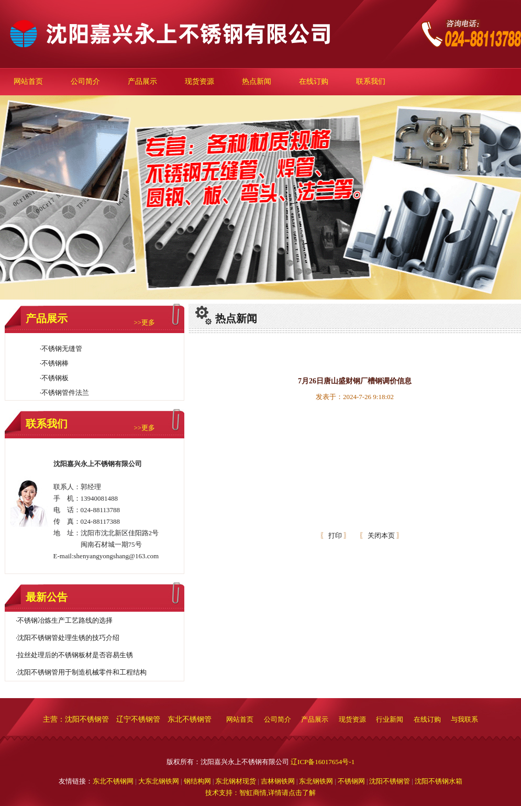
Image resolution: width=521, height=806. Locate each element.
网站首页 (28, 81)
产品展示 (142, 81)
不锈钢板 (55, 378)
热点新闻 (256, 81)
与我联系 (464, 719)
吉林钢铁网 (278, 781)
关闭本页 (381, 535)
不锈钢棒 (55, 363)
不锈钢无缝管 (61, 348)
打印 (334, 535)
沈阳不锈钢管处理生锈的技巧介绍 (68, 638)
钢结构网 (197, 781)
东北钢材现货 (235, 781)
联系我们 (370, 81)
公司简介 (85, 81)
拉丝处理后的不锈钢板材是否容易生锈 (75, 655)
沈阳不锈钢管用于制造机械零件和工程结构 (82, 672)
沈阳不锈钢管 (389, 781)
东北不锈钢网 (113, 781)
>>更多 (144, 322)
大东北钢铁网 (158, 781)
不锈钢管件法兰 (65, 392)
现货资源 (199, 81)
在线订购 (313, 81)
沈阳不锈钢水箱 (438, 781)
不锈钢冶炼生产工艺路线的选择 (65, 620)
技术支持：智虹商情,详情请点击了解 (260, 793)
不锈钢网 (352, 781)
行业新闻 (390, 719)
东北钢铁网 (316, 781)
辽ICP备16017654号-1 (322, 762)
